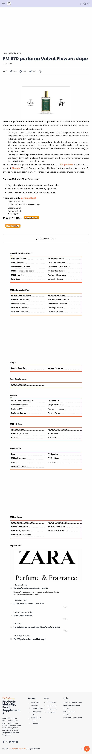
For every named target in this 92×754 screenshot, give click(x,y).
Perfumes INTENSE (19, 303)
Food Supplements (19, 384)
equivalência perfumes (71, 705)
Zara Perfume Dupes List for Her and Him (31, 588)
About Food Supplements (22, 400)
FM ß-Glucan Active (19, 433)
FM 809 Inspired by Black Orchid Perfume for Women (37, 627)
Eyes (13, 454)
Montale (16, 168)
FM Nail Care (53, 458)
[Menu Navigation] (3, 3)
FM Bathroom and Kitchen (22, 522)
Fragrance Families (19, 404)
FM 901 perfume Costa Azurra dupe (29, 604)
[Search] (84, 3)
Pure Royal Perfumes (20, 307)
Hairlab (14, 437)
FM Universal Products (58, 530)
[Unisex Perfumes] (21, 600)
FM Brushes (53, 454)
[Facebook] (3, 741)
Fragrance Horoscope (57, 404)
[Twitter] (10, 741)
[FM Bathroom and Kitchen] (24, 612)
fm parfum (67, 708)
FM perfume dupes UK (17, 748)
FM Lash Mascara (18, 458)
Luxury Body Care (18, 368)
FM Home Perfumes (56, 262)
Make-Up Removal (19, 466)
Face (13, 462)
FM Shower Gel (17, 275)
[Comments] (66, 607)
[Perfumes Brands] (21, 585)
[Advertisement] (46, 29)
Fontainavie (53, 433)
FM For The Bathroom (57, 522)
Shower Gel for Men (19, 312)
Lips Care (52, 462)
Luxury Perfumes (55, 368)
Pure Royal (15, 279)
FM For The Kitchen (56, 526)
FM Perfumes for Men (20, 299)
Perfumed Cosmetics (57, 275)
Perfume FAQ (17, 409)
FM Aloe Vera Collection (58, 429)
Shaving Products (55, 307)
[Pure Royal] (19, 624)
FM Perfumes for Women (59, 266)
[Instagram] (7, 741)
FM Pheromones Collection (22, 271)
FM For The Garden (19, 526)
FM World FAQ (54, 400)
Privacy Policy (54, 413)
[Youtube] (13, 741)
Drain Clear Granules (23, 615)
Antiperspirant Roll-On (21, 295)
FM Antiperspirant (56, 258)
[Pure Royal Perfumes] (22, 636)
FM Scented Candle (56, 271)
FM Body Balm (17, 262)
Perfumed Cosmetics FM (58, 299)
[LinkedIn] (16, 741)
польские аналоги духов (72, 717)
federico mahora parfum (72, 702)
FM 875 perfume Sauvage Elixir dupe (29, 639)
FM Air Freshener (18, 258)
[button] (81, 3)
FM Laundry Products (20, 530)
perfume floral (28, 198)
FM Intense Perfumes (20, 266)
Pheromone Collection (57, 303)
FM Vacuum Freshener (21, 534)
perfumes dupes (69, 711)
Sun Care (52, 437)
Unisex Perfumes (55, 279)
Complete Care (17, 429)
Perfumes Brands (18, 413)
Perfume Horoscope (56, 409)
